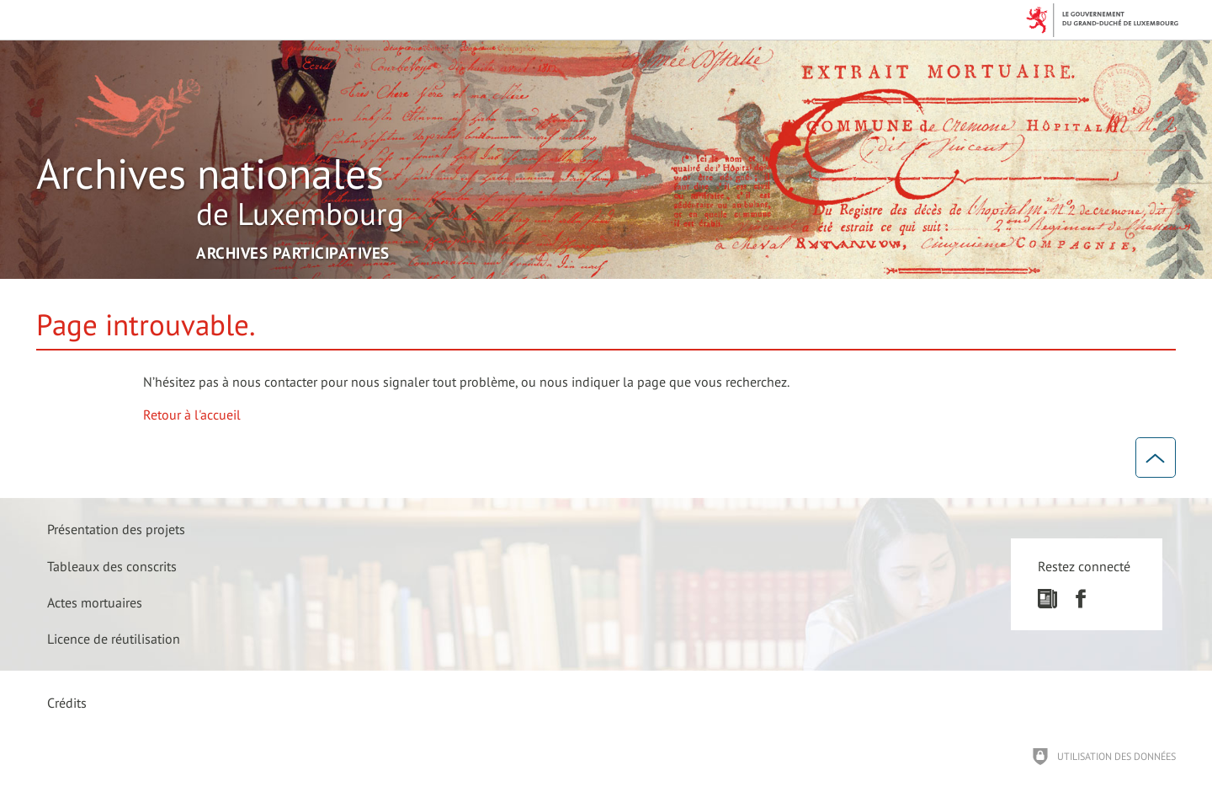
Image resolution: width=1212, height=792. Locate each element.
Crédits (67, 702)
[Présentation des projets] (116, 529)
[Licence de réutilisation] (113, 638)
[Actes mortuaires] (94, 602)
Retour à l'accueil (192, 414)
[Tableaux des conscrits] (112, 566)
